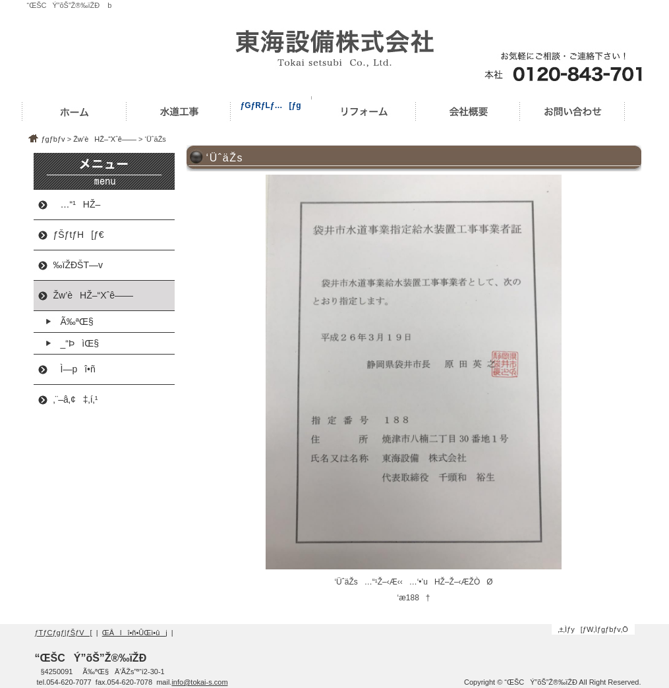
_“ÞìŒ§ (76, 343)
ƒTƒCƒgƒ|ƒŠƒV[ (63, 633)
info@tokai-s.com (199, 682)
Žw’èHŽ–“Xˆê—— (104, 139)
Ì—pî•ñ (74, 369)
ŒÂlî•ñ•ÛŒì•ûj (134, 633)
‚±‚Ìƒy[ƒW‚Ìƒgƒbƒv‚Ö (593, 629)
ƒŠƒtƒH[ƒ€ (78, 234)
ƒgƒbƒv (53, 139)
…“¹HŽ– (77, 204)
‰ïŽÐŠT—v (78, 265)
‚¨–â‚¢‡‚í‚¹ (75, 399)
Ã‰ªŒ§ (73, 321)
